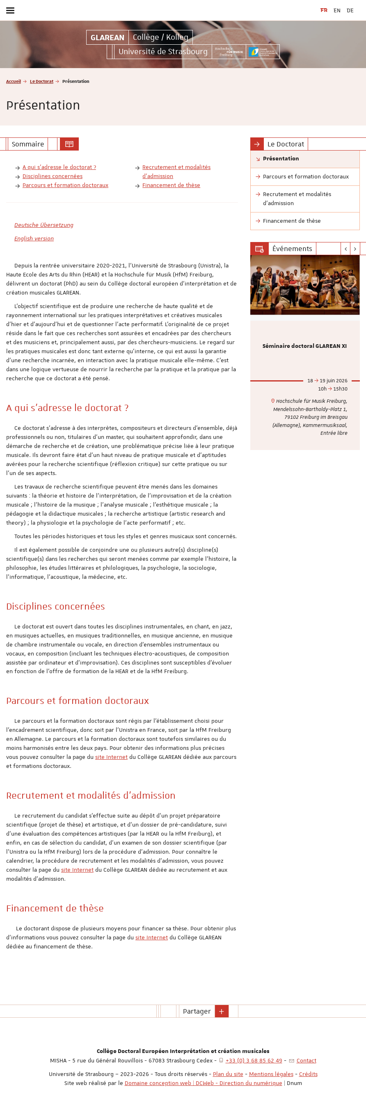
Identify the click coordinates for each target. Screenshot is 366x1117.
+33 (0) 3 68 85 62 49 (254, 1060)
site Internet (111, 757)
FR (323, 10)
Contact (306, 1060)
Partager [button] (197, 1011)
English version (34, 238)
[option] (305, 352)
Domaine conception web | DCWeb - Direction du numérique (203, 1083)
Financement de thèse (171, 185)
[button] (222, 1011)
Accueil (13, 81)
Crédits (308, 1074)
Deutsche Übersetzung (43, 224)
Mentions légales (271, 1074)
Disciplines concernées (52, 176)
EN (337, 10)
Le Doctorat (41, 81)
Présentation (281, 158)
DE (350, 10)
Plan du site (228, 1074)
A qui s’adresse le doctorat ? (59, 167)
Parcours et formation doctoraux (65, 185)
